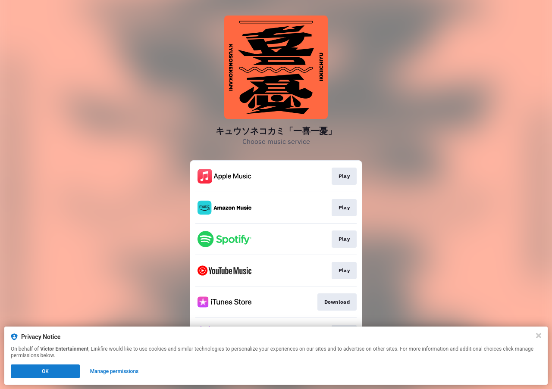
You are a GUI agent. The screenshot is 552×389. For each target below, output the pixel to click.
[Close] (539, 335)
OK (45, 371)
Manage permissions (114, 371)
